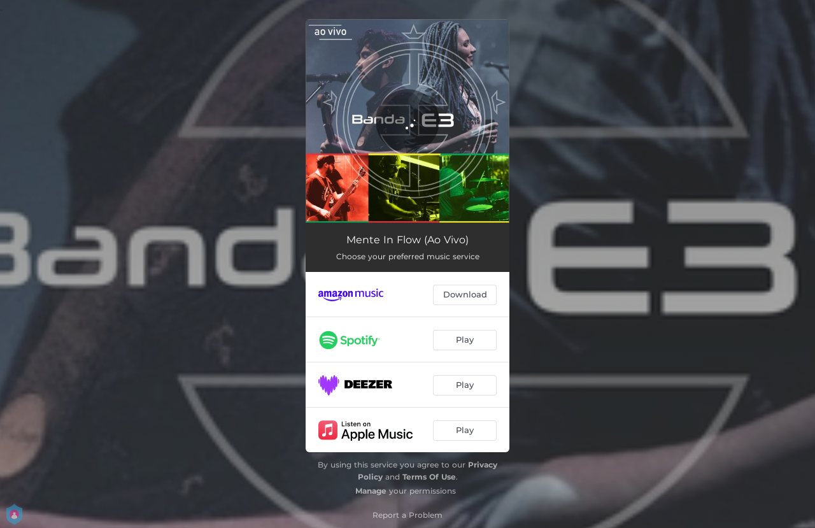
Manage (370, 491)
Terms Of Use (429, 477)
